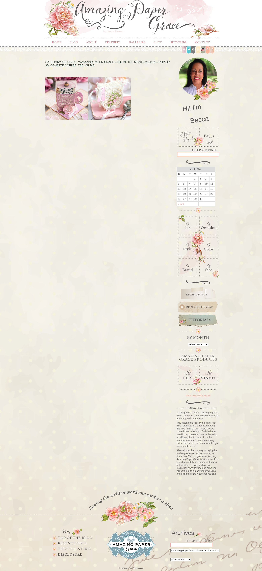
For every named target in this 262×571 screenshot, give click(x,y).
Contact (202, 42)
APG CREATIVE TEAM (198, 395)
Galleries (137, 42)
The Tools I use (74, 549)
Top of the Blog (75, 538)
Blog (74, 42)
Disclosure (70, 554)
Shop (158, 42)
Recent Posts (72, 543)
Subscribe (178, 42)
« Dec (181, 204)
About (91, 42)
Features (113, 42)
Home (56, 42)
